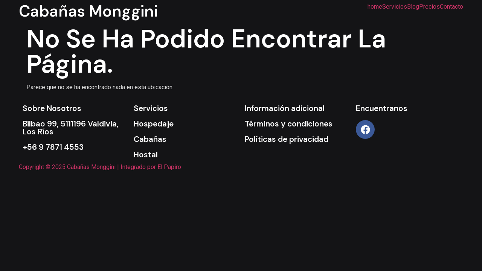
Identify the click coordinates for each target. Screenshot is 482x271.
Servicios (394, 7)
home (375, 7)
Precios (429, 7)
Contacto (451, 7)
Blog (413, 7)
